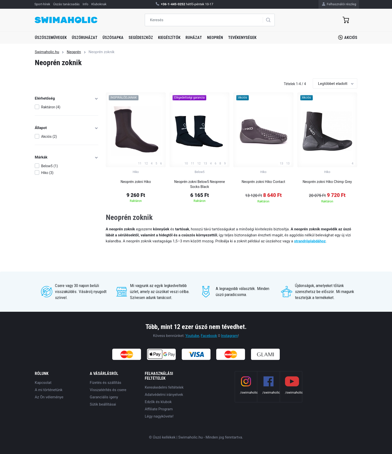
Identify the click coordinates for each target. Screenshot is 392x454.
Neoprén (215, 37)
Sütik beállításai (103, 404)
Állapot (66, 128)
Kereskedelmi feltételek (164, 387)
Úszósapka (113, 37)
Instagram (229, 335)
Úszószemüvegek (51, 37)
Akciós (347, 37)
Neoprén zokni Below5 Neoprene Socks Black (199, 184)
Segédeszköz (140, 37)
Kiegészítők (169, 37)
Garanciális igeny (104, 397)
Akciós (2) (49, 137)
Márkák (66, 157)
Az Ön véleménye (49, 397)
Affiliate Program (159, 409)
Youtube (192, 335)
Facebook (209, 335)
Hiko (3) (47, 173)
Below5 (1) (49, 166)
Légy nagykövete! (159, 416)
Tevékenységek (242, 37)
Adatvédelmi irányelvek (164, 394)
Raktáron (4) (50, 107)
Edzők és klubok (158, 402)
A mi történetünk (48, 390)
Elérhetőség (66, 98)
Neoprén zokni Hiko (135, 182)
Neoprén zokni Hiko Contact (263, 182)
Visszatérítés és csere (108, 390)
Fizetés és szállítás (105, 382)
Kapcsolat (43, 382)
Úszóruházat (85, 37)
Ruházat (194, 37)
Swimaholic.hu (47, 52)
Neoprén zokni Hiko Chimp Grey (327, 182)
